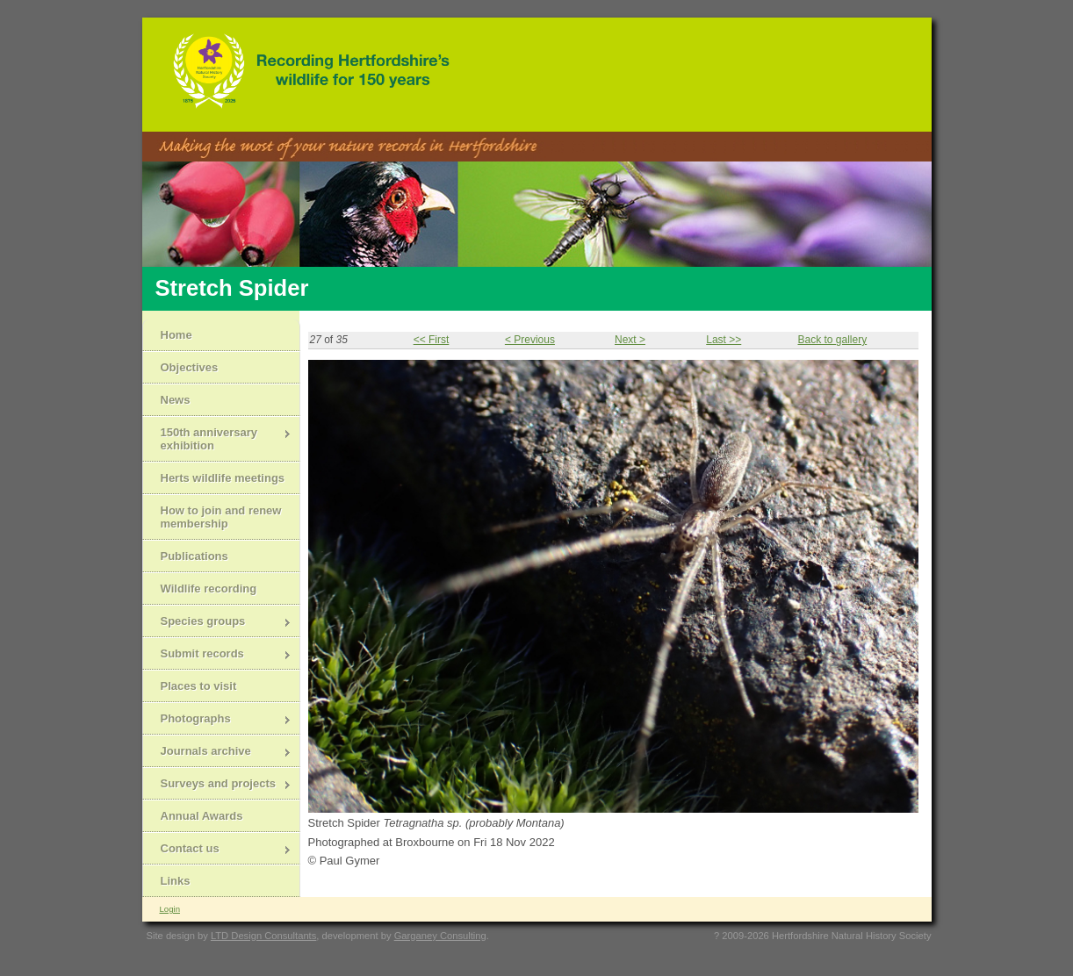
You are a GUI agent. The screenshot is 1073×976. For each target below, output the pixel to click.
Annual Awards (202, 815)
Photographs (217, 720)
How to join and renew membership (221, 517)
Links (176, 880)
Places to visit (199, 686)
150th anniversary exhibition (217, 439)
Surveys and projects (217, 785)
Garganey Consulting (440, 935)
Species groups (217, 622)
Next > (630, 340)
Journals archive (217, 752)
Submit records (217, 655)
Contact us (217, 850)
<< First (432, 340)
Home (176, 334)
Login (170, 909)
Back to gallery (832, 340)
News (176, 399)
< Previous (530, 340)
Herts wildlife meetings (223, 477)
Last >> (723, 340)
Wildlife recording (209, 588)
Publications (194, 556)
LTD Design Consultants (263, 935)
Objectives (190, 367)
